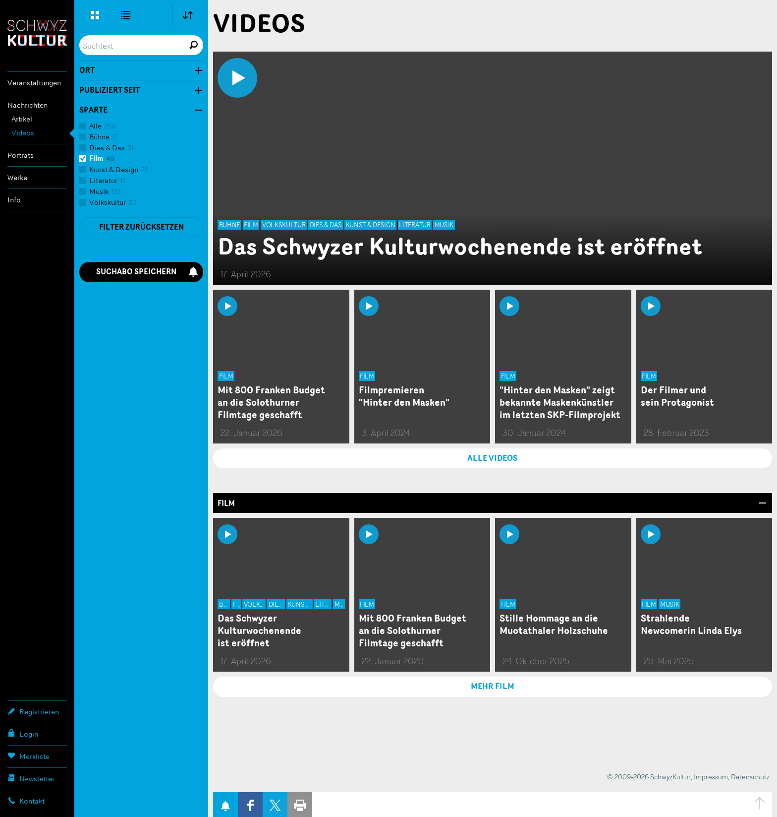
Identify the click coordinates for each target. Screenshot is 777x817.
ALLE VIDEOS (492, 458)
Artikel (21, 119)
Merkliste (28, 756)
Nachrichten (27, 105)
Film (226, 503)
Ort (87, 70)
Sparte (93, 110)
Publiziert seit (109, 90)
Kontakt (26, 800)
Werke (17, 177)
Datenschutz (750, 776)
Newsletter (31, 778)
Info (14, 199)
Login (22, 733)
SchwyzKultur (37, 33)
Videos (22, 132)
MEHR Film (492, 686)
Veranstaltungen (34, 82)
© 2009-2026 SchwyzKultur (649, 776)
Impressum (711, 776)
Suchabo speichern (147, 271)
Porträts (20, 155)
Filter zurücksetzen (141, 227)
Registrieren (33, 711)
